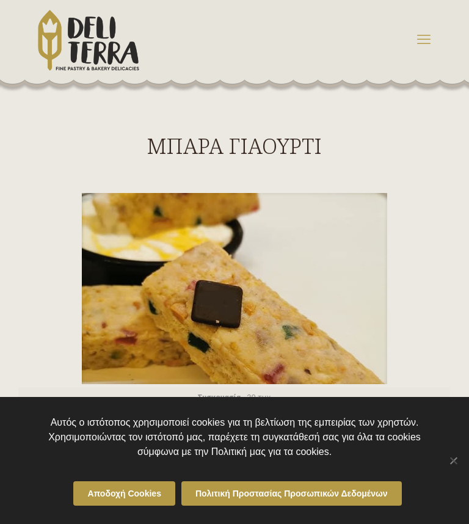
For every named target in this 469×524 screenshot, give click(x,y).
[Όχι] (454, 460)
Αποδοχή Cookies (124, 493)
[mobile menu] (423, 39)
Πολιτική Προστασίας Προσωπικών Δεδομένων (291, 493)
